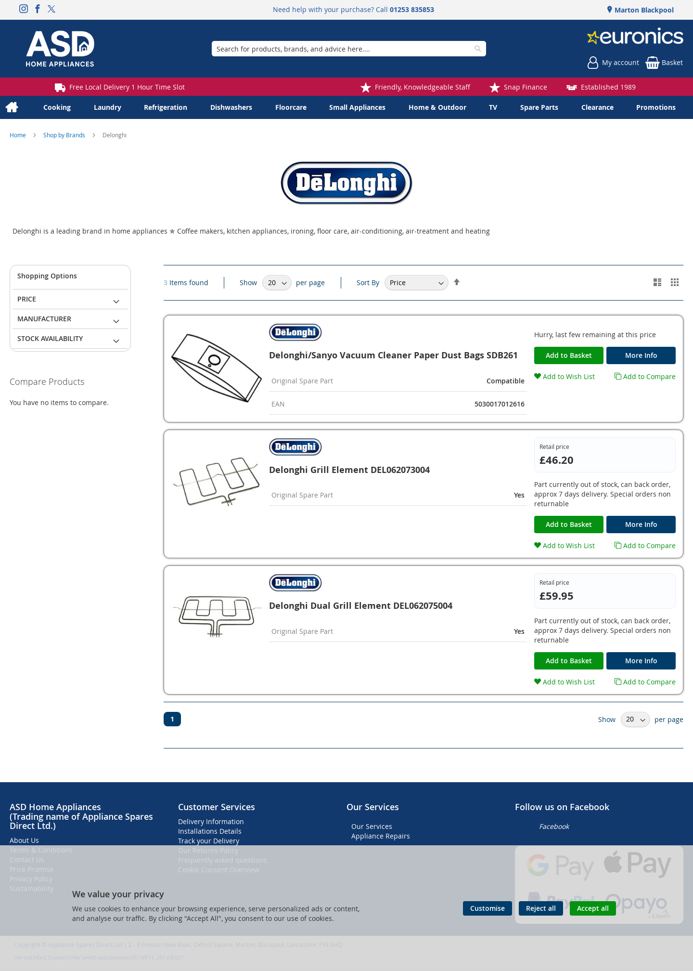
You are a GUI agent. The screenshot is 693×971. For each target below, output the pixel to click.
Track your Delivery (208, 840)
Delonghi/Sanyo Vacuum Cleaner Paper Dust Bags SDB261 (393, 355)
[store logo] (60, 49)
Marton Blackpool (643, 9)
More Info (641, 355)
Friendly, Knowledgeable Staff (422, 87)
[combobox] (349, 48)
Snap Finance (525, 87)
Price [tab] (26, 298)
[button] (564, 376)
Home (18, 135)
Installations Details (210, 831)
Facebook (554, 826)
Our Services (371, 826)
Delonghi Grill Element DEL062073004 (349, 470)
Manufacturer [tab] (44, 318)
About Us (24, 840)
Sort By (368, 282)
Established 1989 (608, 87)
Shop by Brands (65, 135)
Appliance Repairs (380, 835)
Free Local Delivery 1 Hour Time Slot (127, 87)
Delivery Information (211, 821)
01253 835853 (412, 9)
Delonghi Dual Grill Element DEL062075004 (360, 606)
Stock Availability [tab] (50, 338)
